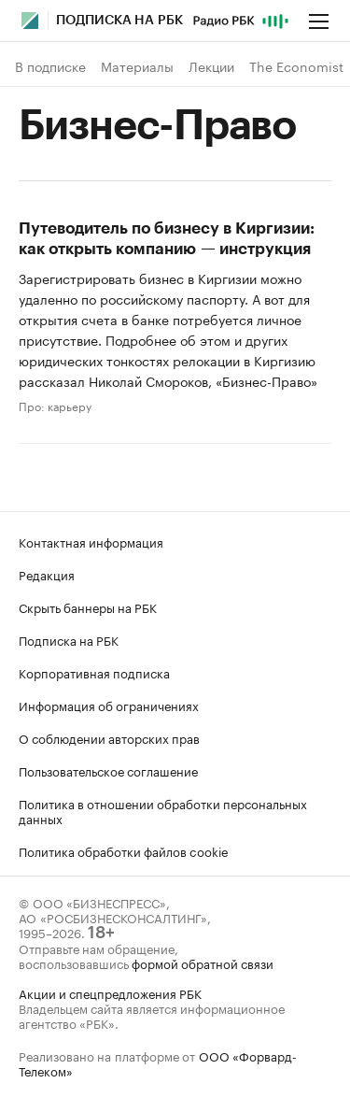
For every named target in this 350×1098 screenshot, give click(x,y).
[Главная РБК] (30, 20)
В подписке (50, 66)
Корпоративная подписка (94, 672)
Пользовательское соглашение (108, 770)
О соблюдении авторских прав (109, 737)
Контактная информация (91, 541)
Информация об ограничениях (109, 704)
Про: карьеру (55, 405)
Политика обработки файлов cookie (124, 850)
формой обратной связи (202, 962)
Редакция (47, 573)
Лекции (211, 66)
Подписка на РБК (69, 639)
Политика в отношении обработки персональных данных (163, 810)
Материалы (137, 66)
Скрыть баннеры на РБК (88, 606)
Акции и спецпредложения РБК (110, 992)
